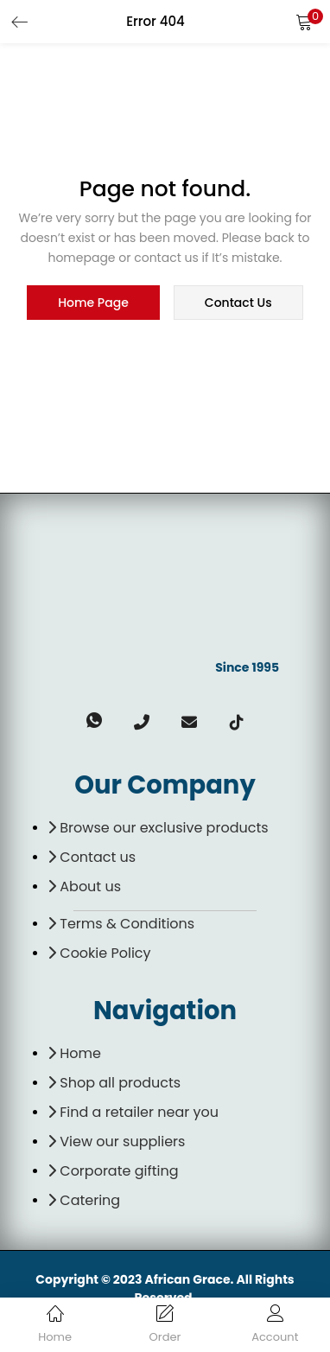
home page (93, 302)
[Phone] (141, 734)
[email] (188, 734)
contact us (238, 302)
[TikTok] (236, 734)
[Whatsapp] (93, 734)
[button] (304, 21)
